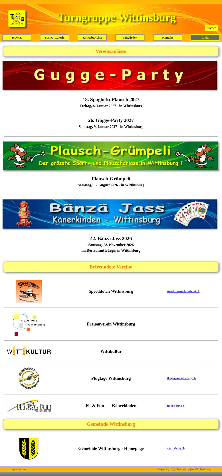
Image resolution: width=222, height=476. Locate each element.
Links (205, 37)
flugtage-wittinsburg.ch (181, 378)
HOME (17, 37)
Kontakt (167, 37)
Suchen (211, 28)
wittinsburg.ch (176, 448)
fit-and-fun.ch (175, 405)
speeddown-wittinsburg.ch (183, 291)
